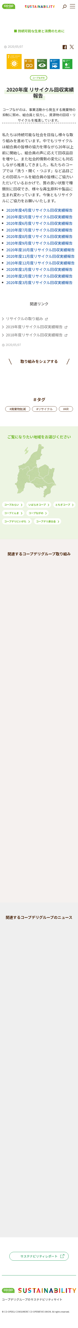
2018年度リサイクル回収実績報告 (34, 334)
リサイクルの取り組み (24, 318)
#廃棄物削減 (18, 409)
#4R (66, 409)
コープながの (38, 77)
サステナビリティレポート (39, 1256)
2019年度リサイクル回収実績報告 (34, 326)
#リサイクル (44, 409)
